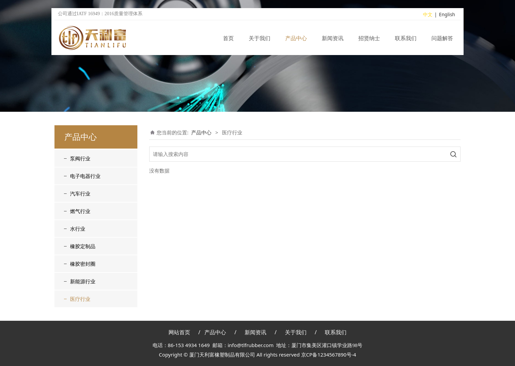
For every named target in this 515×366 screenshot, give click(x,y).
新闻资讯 (332, 38)
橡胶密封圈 (82, 263)
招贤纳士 (369, 38)
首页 (228, 38)
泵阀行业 (80, 158)
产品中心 (296, 38)
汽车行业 (80, 193)
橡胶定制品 (82, 246)
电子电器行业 (85, 176)
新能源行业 (82, 281)
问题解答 (442, 38)
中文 (427, 14)
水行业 (77, 228)
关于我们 (259, 38)
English (447, 14)
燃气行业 (80, 211)
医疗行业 (80, 298)
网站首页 (179, 332)
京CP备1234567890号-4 (328, 354)
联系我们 (406, 38)
